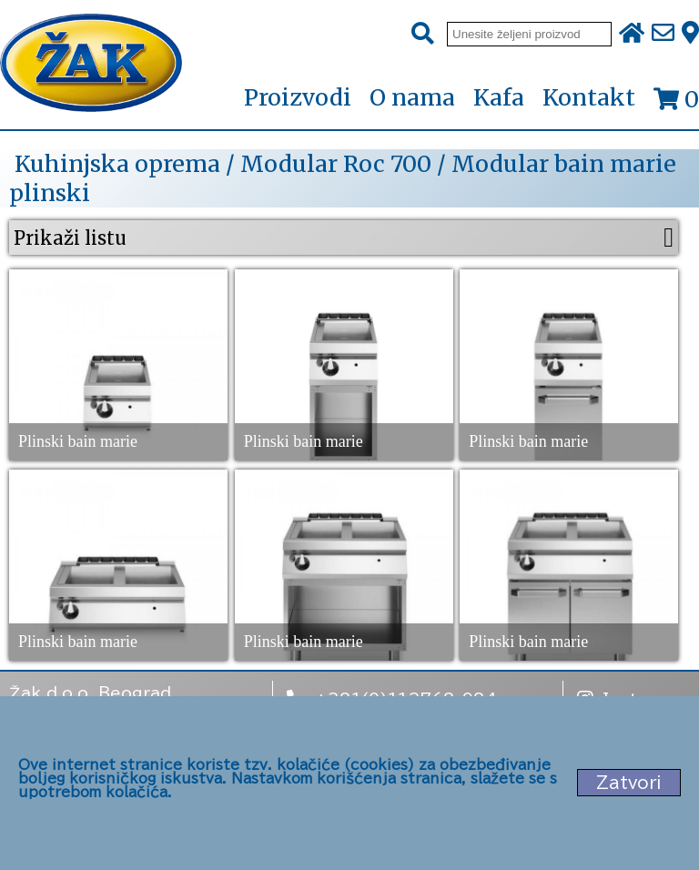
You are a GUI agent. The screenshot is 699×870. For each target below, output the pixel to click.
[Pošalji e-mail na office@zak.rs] (663, 33)
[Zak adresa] (690, 33)
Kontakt (588, 97)
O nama (412, 97)
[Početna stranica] (91, 64)
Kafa (498, 97)
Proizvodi (297, 98)
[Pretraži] (423, 34)
